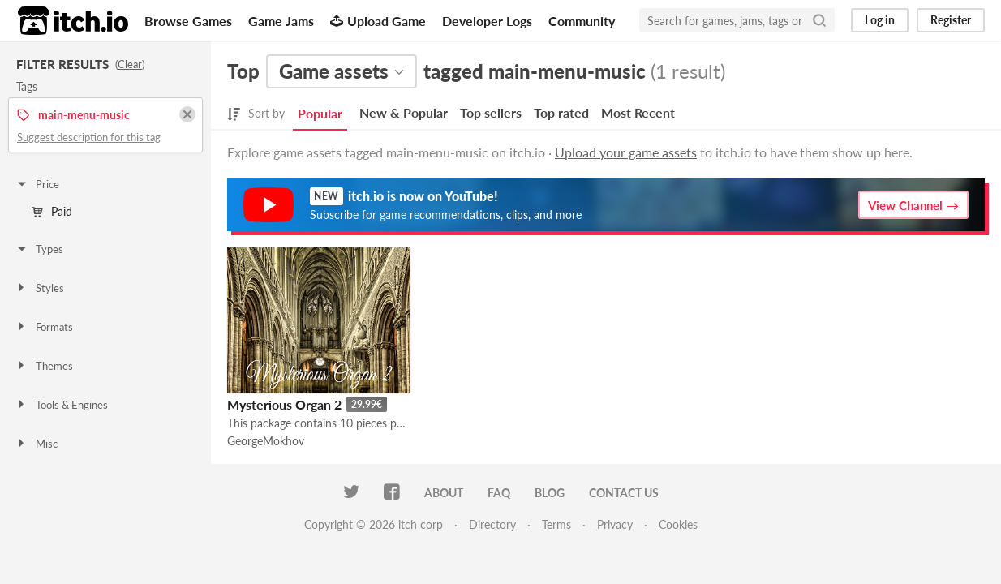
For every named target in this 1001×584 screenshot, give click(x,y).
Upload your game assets (626, 152)
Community (581, 20)
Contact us (624, 493)
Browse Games (188, 20)
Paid (52, 211)
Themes (44, 365)
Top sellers (491, 112)
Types (39, 249)
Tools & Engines (61, 404)
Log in (880, 20)
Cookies (678, 524)
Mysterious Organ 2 (284, 404)
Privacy (615, 524)
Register (950, 20)
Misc (36, 443)
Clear (130, 64)
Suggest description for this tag (89, 137)
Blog (550, 493)
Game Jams (281, 20)
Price (37, 184)
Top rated (561, 112)
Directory (492, 524)
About (443, 493)
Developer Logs (487, 20)
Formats (44, 326)
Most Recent (638, 112)
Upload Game (378, 20)
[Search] (819, 20)
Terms (556, 524)
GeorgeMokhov (265, 441)
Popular (320, 113)
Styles (39, 287)
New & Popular (403, 112)
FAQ (499, 493)
